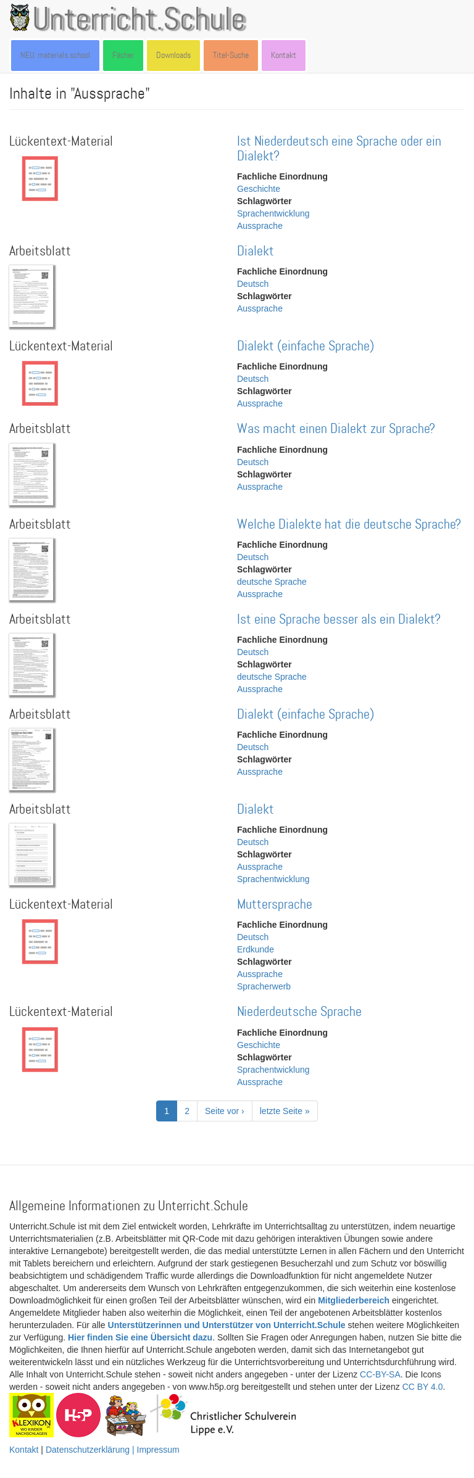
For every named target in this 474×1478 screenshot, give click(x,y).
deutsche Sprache (272, 582)
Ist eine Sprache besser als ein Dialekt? (339, 619)
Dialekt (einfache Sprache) (305, 346)
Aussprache (260, 226)
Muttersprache (274, 904)
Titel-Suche (231, 55)
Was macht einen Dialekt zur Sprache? (336, 429)
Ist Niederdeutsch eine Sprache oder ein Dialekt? (339, 149)
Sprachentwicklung (273, 213)
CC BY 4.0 (422, 1387)
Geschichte (258, 189)
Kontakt (283, 55)
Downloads (173, 55)
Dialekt (255, 251)
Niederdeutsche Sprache (299, 1012)
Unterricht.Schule (139, 20)
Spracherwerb (264, 986)
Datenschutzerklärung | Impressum (113, 1450)
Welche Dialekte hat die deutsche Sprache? (349, 524)
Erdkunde (255, 949)
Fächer (123, 55)
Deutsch (252, 284)
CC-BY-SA (380, 1374)
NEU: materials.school (55, 55)
